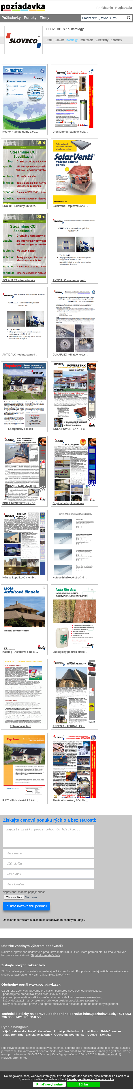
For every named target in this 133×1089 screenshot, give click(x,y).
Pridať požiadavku (66, 1030)
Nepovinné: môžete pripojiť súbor (24, 892)
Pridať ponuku (111, 1030)
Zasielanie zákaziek (39, 1033)
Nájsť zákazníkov (40, 1030)
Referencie (86, 40)
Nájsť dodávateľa (14, 1030)
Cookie (92, 1033)
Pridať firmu (90, 1030)
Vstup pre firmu (13, 1033)
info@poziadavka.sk (99, 1014)
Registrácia (123, 7)
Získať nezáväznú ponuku (26, 906)
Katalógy (72, 40)
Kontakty (116, 40)
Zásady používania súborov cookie (90, 1079)
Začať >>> (62, 974)
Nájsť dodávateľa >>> (45, 955)
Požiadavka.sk (108, 1054)
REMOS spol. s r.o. (14, 1057)
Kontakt (105, 1033)
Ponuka (59, 40)
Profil (49, 40)
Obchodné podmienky (69, 1033)
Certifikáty (102, 40)
